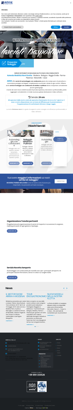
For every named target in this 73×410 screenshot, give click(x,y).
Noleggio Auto (46, 367)
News (58, 348)
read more (9, 321)
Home (58, 343)
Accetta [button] (66, 27)
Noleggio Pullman (44, 364)
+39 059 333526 (12, 346)
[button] (35, 326)
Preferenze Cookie (50, 405)
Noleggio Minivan (44, 361)
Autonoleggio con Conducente (45, 343)
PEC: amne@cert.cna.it (14, 350)
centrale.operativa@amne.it (15, 349)
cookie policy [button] (38, 15)
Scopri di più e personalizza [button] (12, 27)
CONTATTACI (61, 181)
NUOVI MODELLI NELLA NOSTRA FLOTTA (55, 296)
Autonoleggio (44, 349)
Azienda (59, 345)
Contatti (59, 355)
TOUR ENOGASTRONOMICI (37, 295)
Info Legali (21, 405)
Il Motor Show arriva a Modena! (15, 295)
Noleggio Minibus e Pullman (45, 346)
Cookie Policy (39, 405)
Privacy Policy (30, 405)
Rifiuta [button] (56, 27)
